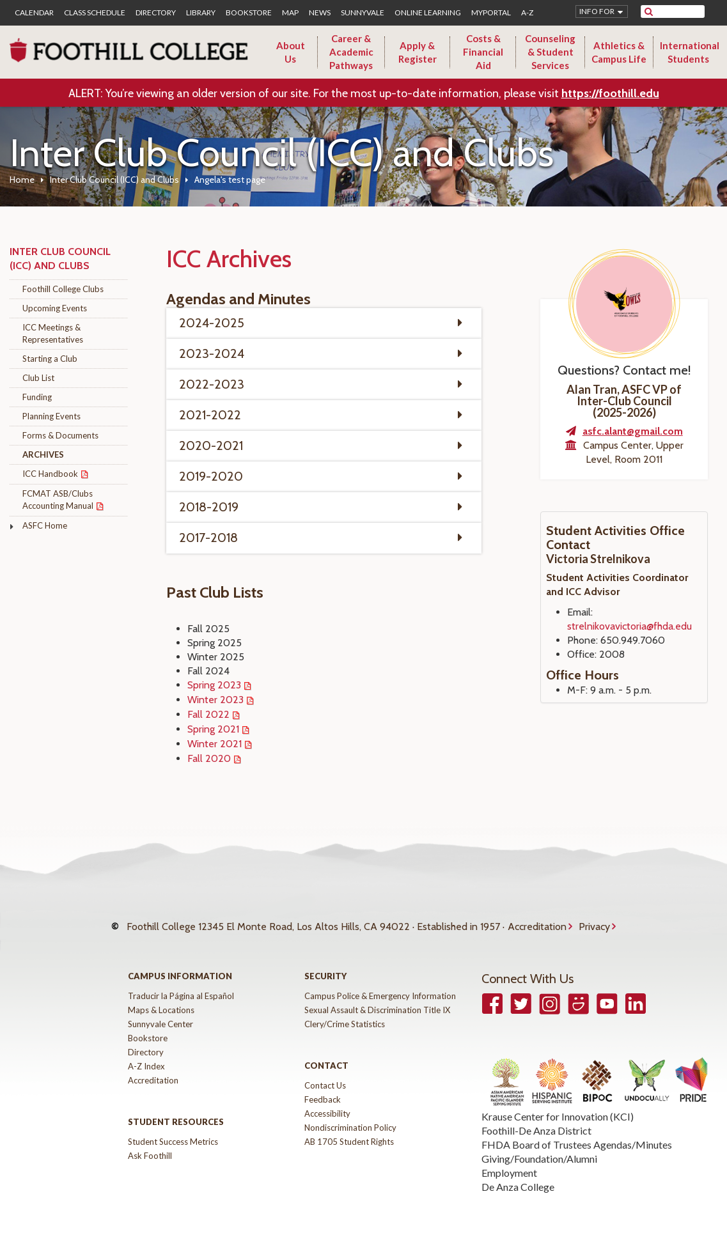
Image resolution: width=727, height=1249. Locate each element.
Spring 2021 (213, 729)
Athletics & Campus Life (618, 52)
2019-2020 (211, 476)
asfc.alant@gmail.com (632, 431)
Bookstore (249, 12)
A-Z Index (146, 1056)
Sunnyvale (362, 12)
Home (22, 179)
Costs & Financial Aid (483, 52)
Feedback (322, 1090)
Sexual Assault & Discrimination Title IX (377, 1000)
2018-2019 (208, 507)
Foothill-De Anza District (536, 1121)
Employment (509, 1163)
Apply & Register (417, 52)
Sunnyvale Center (160, 1014)
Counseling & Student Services (550, 52)
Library (200, 12)
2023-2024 (211, 353)
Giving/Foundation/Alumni (539, 1149)
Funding (37, 397)
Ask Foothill (150, 1146)
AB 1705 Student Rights (349, 1132)
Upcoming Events (54, 308)
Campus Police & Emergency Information (380, 986)
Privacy (594, 921)
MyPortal (491, 12)
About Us (290, 52)
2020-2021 (211, 445)
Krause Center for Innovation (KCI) (557, 1107)
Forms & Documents (60, 435)
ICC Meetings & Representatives (52, 333)
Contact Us (325, 1076)
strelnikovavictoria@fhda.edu (629, 626)
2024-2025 (211, 322)
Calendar (34, 12)
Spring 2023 (214, 685)
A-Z (527, 12)
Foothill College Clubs (63, 289)
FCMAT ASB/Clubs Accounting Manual (57, 499)
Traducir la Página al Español (181, 986)
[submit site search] (649, 11)
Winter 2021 (214, 744)
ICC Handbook (50, 474)
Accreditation (537, 921)
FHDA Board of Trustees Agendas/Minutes (576, 1135)
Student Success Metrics (173, 1132)
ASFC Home (44, 525)
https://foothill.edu (610, 93)
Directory (156, 12)
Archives (43, 454)
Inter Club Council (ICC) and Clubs (114, 179)
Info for (596, 11)
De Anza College (517, 1177)
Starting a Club (49, 358)
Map (290, 12)
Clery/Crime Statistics (344, 1014)
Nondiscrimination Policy (350, 1118)
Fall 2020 (209, 758)
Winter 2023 (215, 700)
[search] (681, 11)
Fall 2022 (208, 714)
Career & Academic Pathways (351, 52)
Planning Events (51, 416)
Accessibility (327, 1104)
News (320, 12)
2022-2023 (211, 384)
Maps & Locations (161, 1000)
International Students (689, 52)
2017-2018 (208, 537)
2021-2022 (210, 415)
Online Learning (428, 12)
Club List (38, 378)
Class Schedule (94, 12)
